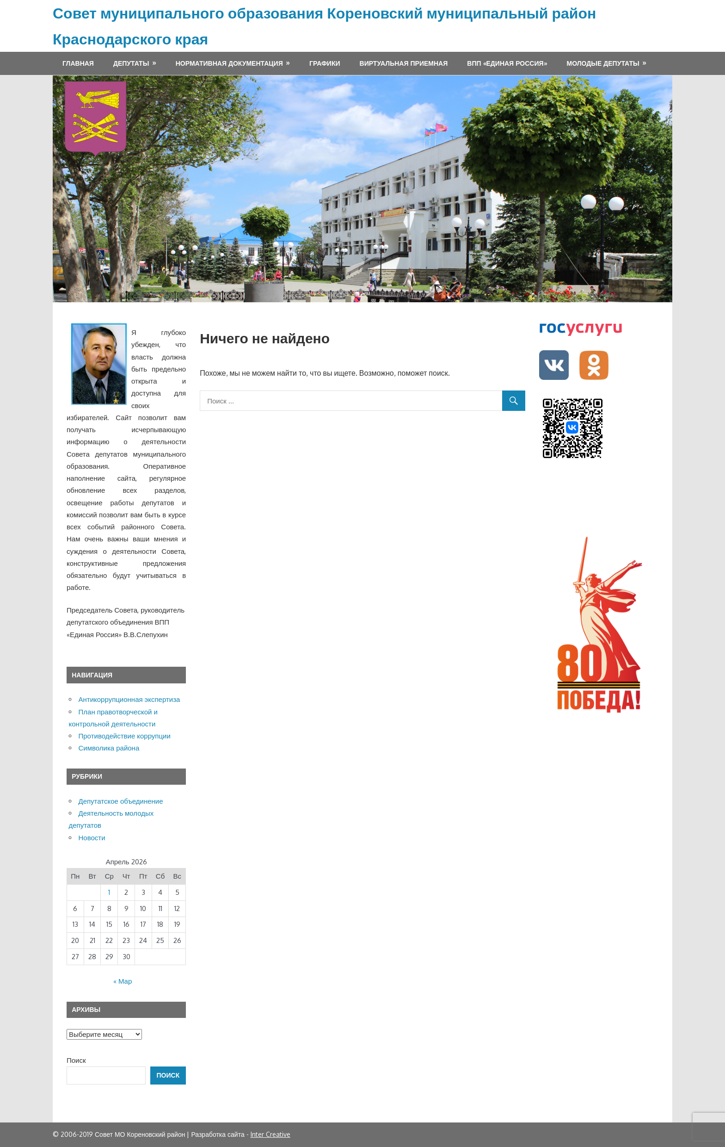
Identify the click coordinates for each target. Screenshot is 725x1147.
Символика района (109, 748)
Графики (324, 63)
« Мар (122, 981)
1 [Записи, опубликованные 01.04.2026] (109, 892)
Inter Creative (270, 1134)
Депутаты (131, 63)
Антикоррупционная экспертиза (129, 699)
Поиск (76, 1060)
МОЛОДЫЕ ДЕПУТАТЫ (603, 63)
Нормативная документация (229, 63)
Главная (78, 63)
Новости (92, 837)
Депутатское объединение (121, 801)
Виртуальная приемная (404, 63)
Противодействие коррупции (125, 736)
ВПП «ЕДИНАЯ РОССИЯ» (507, 63)
